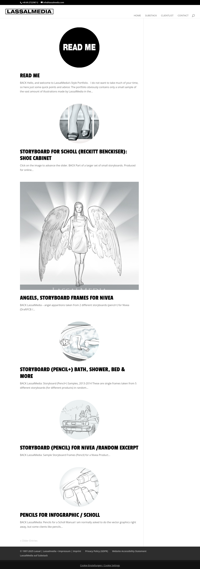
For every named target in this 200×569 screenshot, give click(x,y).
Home (137, 15)
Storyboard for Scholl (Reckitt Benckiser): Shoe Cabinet (73, 155)
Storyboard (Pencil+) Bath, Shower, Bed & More (72, 373)
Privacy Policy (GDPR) (96, 551)
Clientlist (167, 15)
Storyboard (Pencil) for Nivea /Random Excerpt (79, 447)
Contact (183, 15)
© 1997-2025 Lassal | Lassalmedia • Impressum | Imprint (50, 551)
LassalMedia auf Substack (34, 555)
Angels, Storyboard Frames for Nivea (66, 298)
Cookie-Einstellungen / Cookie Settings (100, 565)
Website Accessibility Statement (129, 551)
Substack (151, 15)
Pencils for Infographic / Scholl (60, 515)
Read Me (30, 75)
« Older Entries (29, 540)
